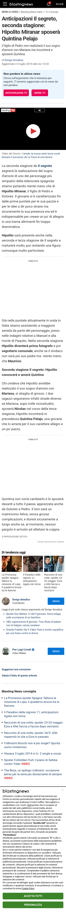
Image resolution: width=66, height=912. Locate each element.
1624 (29, 805)
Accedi (59, 4)
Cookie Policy (28, 888)
